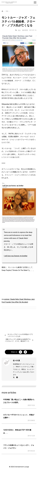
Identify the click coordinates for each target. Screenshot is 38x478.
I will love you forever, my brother (15, 256)
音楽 (7, 11)
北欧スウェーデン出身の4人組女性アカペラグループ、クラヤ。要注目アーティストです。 (18, 341)
